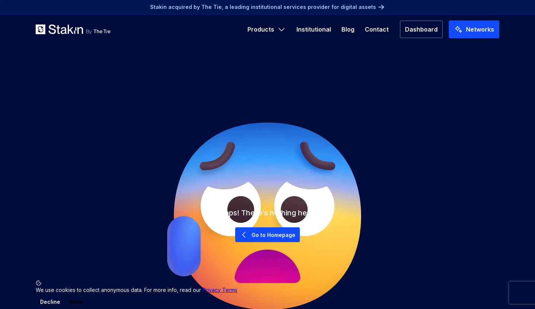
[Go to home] (73, 29)
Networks (474, 29)
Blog (347, 29)
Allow (76, 302)
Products (266, 29)
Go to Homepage (267, 234)
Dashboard (421, 29)
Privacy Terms (219, 290)
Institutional (313, 29)
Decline (50, 302)
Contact (377, 29)
